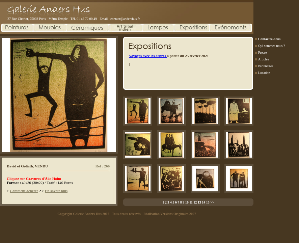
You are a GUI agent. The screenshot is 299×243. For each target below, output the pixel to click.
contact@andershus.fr (125, 19)
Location (264, 73)
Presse (262, 52)
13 (199, 202)
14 (203, 202)
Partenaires (265, 66)
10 (187, 202)
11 (190, 202)
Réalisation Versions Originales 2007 (169, 214)
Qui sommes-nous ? (271, 46)
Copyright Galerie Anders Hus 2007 (83, 214)
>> (212, 202)
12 (195, 202)
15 (208, 202)
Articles (263, 59)
